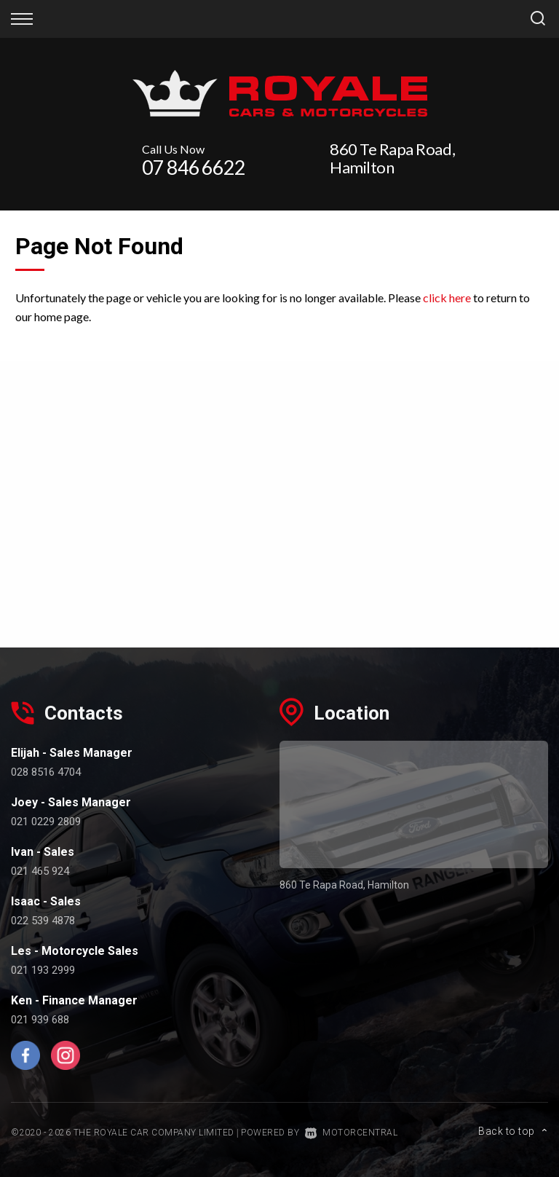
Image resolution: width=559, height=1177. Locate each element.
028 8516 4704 (46, 772)
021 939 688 (40, 1019)
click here (447, 297)
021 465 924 (40, 871)
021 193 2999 (43, 970)
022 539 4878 (43, 920)
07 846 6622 (193, 167)
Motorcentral (351, 1132)
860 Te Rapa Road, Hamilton (392, 158)
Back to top (513, 1131)
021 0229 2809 (46, 821)
